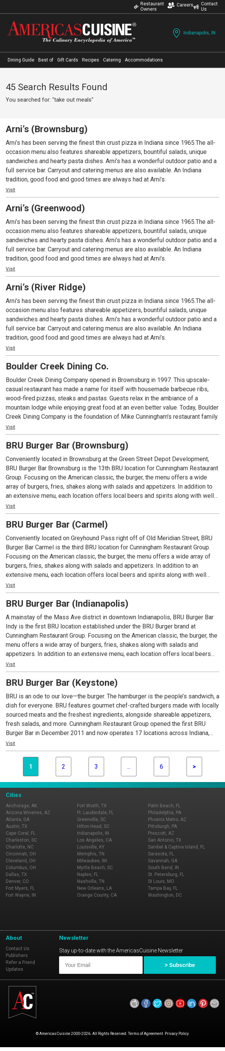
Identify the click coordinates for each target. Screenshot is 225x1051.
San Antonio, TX (165, 840)
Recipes (90, 60)
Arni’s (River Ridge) (46, 287)
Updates (14, 969)
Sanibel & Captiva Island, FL (176, 847)
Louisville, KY (90, 847)
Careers (180, 5)
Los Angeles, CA (94, 840)
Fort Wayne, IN (21, 895)
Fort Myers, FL (20, 888)
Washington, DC (165, 895)
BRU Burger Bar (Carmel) (57, 524)
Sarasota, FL (161, 854)
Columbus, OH (21, 867)
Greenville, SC (91, 819)
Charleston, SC (21, 840)
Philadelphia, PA (164, 812)
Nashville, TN (90, 881)
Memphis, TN (90, 854)
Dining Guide (21, 60)
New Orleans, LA (94, 888)
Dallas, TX (16, 874)
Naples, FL (87, 874)
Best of (45, 60)
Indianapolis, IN (193, 33)
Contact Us (205, 6)
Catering (112, 60)
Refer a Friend (20, 962)
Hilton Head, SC (93, 826)
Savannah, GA (162, 860)
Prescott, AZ (161, 833)
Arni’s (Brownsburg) (47, 129)
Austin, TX (16, 826)
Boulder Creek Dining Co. (57, 366)
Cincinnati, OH (21, 854)
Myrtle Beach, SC (95, 867)
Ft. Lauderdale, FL (95, 812)
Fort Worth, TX (92, 805)
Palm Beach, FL (164, 805)
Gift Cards (67, 60)
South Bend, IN (163, 867)
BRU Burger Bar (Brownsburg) (67, 445)
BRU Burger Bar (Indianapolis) (67, 603)
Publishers (17, 955)
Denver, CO (17, 881)
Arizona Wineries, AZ (28, 812)
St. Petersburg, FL (166, 874)
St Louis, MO (161, 881)
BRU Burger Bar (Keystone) (62, 682)
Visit (10, 190)
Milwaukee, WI (92, 860)
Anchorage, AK (21, 805)
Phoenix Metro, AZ (167, 819)
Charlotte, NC (20, 847)
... (128, 766)
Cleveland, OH (20, 860)
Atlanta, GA (17, 819)
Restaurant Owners (149, 6)
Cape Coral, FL (20, 833)
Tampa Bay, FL (163, 888)
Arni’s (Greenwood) (45, 208)
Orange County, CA (97, 895)
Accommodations (144, 60)
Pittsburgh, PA (162, 826)
